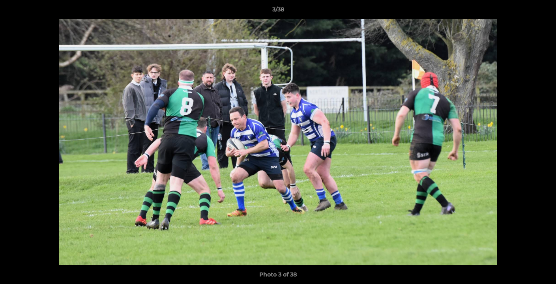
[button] (542, 11)
